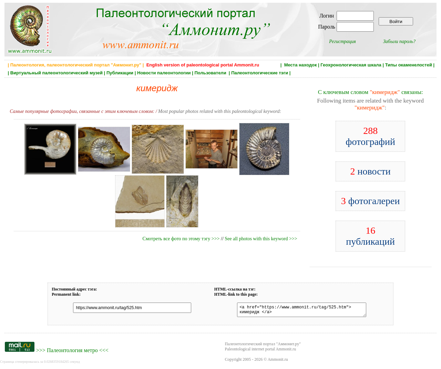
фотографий (370, 136)
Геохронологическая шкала (350, 64)
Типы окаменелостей (408, 64)
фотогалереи (370, 201)
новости (370, 171)
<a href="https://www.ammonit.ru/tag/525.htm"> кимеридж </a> (298, 311)
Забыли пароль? (399, 41)
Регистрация (342, 41)
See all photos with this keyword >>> (261, 238)
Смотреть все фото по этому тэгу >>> (181, 238)
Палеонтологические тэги (259, 72)
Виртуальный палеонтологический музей (56, 72)
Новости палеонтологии (164, 72)
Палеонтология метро (72, 352)
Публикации (119, 72)
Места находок (300, 64)
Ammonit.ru (278, 361)
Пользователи (210, 72)
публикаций (370, 236)
